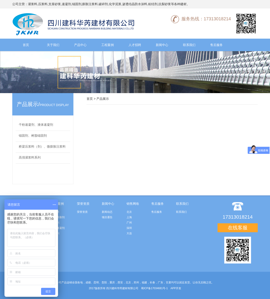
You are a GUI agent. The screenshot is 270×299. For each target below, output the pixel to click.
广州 (129, 222)
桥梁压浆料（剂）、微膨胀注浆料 (42, 146)
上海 (129, 217)
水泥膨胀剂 (58, 217)
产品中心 (80, 45)
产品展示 (102, 98)
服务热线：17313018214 (201, 18)
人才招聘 (135, 45)
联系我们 (189, 45)
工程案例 (107, 45)
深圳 (129, 228)
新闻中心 (162, 45)
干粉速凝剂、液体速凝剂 (36, 124)
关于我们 (53, 45)
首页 (26, 45)
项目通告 (107, 217)
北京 (129, 211)
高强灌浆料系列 (30, 157)
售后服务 (216, 45)
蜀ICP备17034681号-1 (154, 288)
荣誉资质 (82, 211)
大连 (129, 233)
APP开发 (175, 288)
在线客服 (237, 227)
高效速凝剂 (58, 228)
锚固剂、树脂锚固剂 (33, 135)
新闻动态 (107, 211)
